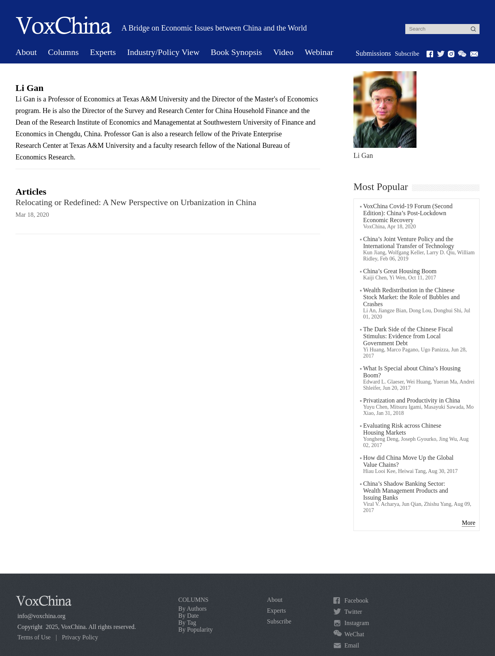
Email (351, 645)
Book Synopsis (236, 52)
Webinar (319, 52)
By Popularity (195, 629)
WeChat (354, 634)
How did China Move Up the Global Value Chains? (408, 461)
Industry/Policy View (163, 52)
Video (283, 52)
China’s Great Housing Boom (400, 271)
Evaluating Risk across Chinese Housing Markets (402, 429)
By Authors (192, 608)
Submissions (373, 53)
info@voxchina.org (41, 616)
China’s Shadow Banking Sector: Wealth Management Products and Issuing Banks (405, 490)
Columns (63, 52)
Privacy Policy (80, 637)
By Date (188, 615)
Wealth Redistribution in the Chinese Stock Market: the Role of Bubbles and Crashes (411, 297)
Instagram (356, 623)
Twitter (353, 611)
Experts (103, 52)
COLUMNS (193, 599)
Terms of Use (34, 637)
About (26, 52)
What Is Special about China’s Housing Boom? (412, 372)
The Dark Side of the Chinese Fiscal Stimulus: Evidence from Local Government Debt (408, 336)
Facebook (356, 600)
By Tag (187, 622)
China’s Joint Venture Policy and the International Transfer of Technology (408, 242)
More (468, 522)
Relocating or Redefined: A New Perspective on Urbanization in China (135, 202)
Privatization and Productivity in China (411, 400)
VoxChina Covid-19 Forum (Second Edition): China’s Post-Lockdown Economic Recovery (407, 213)
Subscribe (407, 53)
